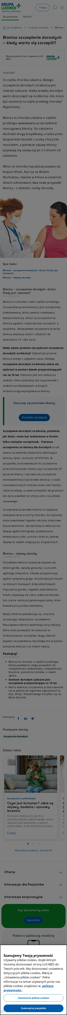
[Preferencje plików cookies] (2, 1011)
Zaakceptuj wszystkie (33, 1008)
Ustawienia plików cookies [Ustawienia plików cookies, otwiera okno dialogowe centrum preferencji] (33, 997)
